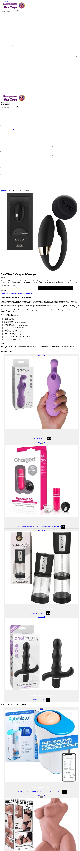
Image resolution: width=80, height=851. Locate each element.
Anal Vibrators (55, 57)
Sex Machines (17, 62)
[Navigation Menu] (5, 103)
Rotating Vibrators (29, 80)
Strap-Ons (17, 72)
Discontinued (8, 190)
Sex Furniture (16, 57)
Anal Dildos (43, 39)
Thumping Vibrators (30, 91)
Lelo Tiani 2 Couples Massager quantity (11, 287)
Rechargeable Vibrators (30, 68)
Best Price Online (41, 397)
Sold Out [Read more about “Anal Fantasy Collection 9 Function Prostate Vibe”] (48, 700)
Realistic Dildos (43, 62)
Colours (3, 285)
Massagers (30, 47)
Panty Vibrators (29, 52)
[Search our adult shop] (17, 11)
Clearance (67, 148)
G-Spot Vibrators (29, 42)
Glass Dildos (43, 57)
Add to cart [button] (64, 792)
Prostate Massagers (56, 66)
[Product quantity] (30, 287)
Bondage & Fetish (16, 40)
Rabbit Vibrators (29, 58)
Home (2, 190)
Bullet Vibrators (29, 21)
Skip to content (5, 1)
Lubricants (57, 155)
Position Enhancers (17, 51)
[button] (1, 192)
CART (2, 13)
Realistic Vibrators (29, 63)
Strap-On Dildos (43, 68)
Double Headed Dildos (43, 46)
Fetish (64, 54)
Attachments (58, 146)
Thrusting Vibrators (29, 86)
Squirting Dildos (43, 73)
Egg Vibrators (29, 37)
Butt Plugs (56, 62)
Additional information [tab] (16, 293)
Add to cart (55, 288)
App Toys (70, 54)
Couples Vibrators (16, 46)
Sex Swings (16, 67)
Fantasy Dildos (43, 52)
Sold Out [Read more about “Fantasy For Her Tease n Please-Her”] (49, 438)
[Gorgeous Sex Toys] (13, 8)
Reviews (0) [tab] (28, 293)
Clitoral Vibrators (29, 32)
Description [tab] (5, 293)
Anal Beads (55, 46)
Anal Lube (57, 150)
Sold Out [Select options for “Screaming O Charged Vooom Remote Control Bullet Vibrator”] (63, 526)
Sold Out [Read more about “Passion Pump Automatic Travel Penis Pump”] (48, 613)
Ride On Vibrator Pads (29, 75)
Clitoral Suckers (29, 26)
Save (41, 484)
